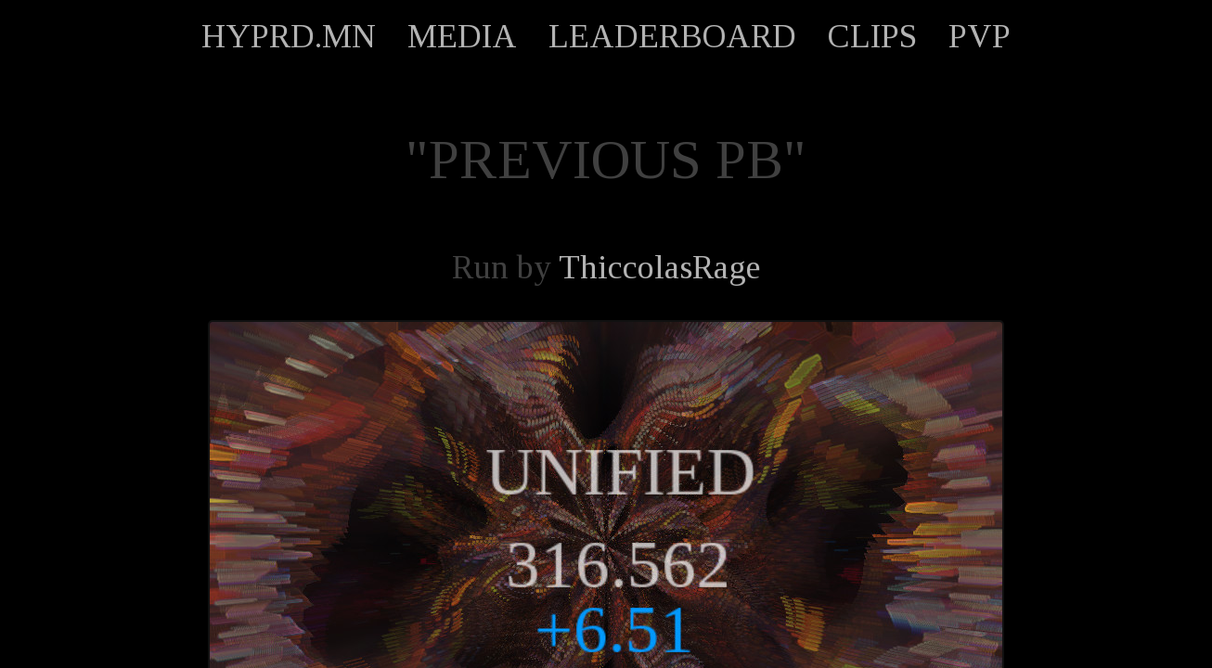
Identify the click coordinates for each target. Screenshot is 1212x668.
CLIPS (872, 36)
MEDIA (462, 36)
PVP (979, 36)
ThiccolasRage (659, 267)
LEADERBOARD (672, 36)
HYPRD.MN (288, 36)
